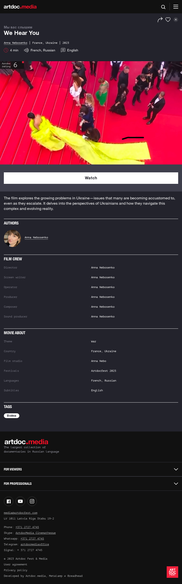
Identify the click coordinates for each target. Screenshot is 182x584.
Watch (91, 178)
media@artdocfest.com (20, 512)
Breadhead (75, 576)
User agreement (15, 564)
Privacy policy (15, 570)
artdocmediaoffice (35, 544)
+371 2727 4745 (27, 527)
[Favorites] (168, 19)
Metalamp (55, 576)
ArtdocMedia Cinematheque (36, 533)
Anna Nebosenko (36, 237)
